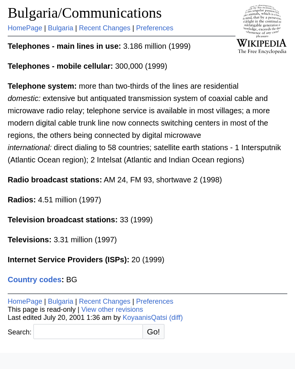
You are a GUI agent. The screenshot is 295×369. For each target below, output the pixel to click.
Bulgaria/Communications (85, 13)
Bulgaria (60, 28)
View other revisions (112, 309)
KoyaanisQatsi (145, 317)
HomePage (25, 28)
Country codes (34, 279)
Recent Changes (104, 28)
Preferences (154, 28)
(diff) (176, 317)
